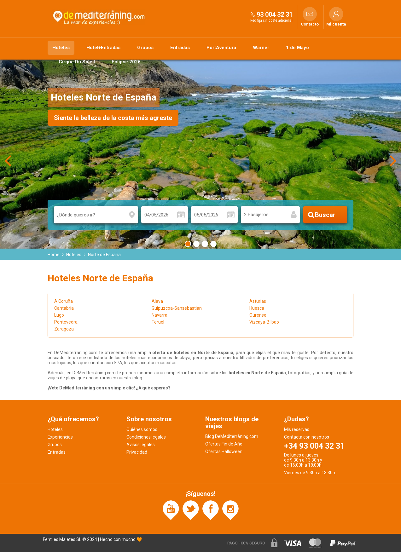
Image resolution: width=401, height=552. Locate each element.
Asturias (257, 301)
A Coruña (63, 301)
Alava (157, 301)
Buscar (325, 215)
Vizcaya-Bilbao (264, 322)
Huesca (256, 308)
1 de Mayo (297, 47)
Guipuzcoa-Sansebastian (177, 308)
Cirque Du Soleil (77, 62)
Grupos (145, 47)
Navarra (159, 315)
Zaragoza (64, 328)
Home (54, 254)
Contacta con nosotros (306, 437)
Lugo (59, 315)
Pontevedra (66, 322)
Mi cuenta (336, 24)
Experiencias (60, 437)
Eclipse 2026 (126, 62)
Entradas (180, 47)
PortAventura (221, 47)
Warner (261, 47)
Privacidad (136, 452)
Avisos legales (140, 444)
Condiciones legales (146, 437)
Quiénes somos (141, 429)
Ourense (257, 315)
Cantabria (64, 308)
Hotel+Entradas (103, 47)
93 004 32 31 (275, 14)
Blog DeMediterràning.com (231, 436)
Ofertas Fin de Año (223, 443)
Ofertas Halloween (223, 451)
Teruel (158, 322)
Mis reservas (296, 429)
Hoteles (61, 47)
